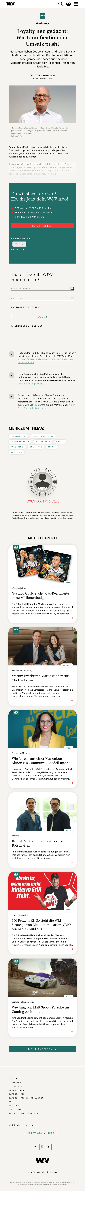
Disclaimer (15, 1086)
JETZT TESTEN (42, 225)
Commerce (36, 447)
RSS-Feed (14, 1106)
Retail (60, 441)
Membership (42, 441)
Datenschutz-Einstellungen (26, 1098)
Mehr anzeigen (42, 1049)
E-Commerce (18, 436)
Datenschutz (17, 1094)
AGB (11, 1102)
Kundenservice (20, 441)
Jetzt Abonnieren (42, 1133)
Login (42, 316)
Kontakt (14, 1078)
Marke (52, 447)
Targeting (17, 447)
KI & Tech (16, 452)
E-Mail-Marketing (43, 436)
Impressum (15, 1082)
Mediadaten (16, 1109)
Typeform (19, 244)
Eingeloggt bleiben (29, 326)
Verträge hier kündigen (23, 1113)
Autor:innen (16, 1090)
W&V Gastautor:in (45, 75)
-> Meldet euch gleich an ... (31, 383)
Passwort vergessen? (26, 307)
